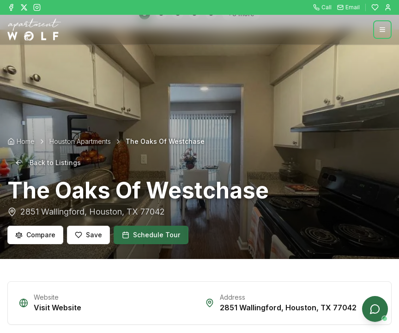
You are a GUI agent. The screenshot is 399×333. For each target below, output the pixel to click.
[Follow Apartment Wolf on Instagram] (37, 7)
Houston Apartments (80, 141)
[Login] (388, 7)
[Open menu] (382, 29)
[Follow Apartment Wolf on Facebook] (11, 7)
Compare (35, 235)
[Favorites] (375, 7)
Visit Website (57, 307)
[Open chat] (375, 309)
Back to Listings (48, 162)
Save (88, 235)
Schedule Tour (151, 235)
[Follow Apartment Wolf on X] (24, 7)
